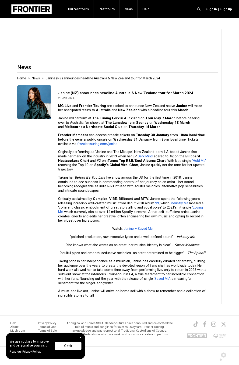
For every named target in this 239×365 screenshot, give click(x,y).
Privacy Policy (47, 323)
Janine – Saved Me (138, 229)
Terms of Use (47, 327)
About (14, 327)
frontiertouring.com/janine (97, 144)
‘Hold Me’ (199, 161)
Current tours (78, 9)
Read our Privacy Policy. (25, 351)
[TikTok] (195, 324)
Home (21, 78)
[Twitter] (223, 324)
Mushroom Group (17, 332)
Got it (68, 346)
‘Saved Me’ (162, 278)
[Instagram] (213, 324)
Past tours (106, 9)
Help (145, 9)
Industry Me (179, 203)
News (128, 9)
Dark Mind (145, 156)
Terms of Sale (47, 330)
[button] (211, 9)
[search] (199, 9)
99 (157, 203)
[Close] (80, 338)
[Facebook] (205, 324)
